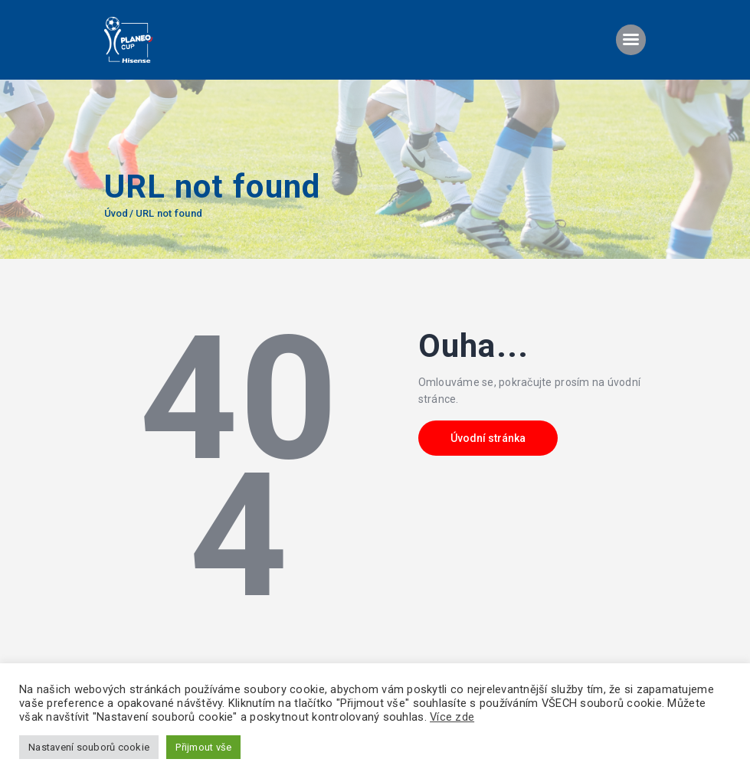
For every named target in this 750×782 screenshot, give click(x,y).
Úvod (116, 213)
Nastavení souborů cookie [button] (88, 747)
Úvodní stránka (488, 438)
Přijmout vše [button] (203, 747)
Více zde (452, 717)
